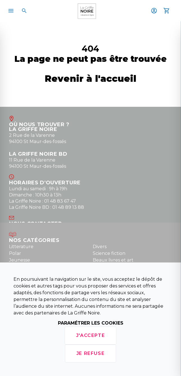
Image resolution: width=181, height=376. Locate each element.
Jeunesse (19, 260)
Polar (15, 253)
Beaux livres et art (113, 260)
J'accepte (90, 335)
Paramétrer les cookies (90, 323)
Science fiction (109, 253)
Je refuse (90, 353)
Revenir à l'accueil (90, 78)
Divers (100, 246)
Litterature (21, 246)
